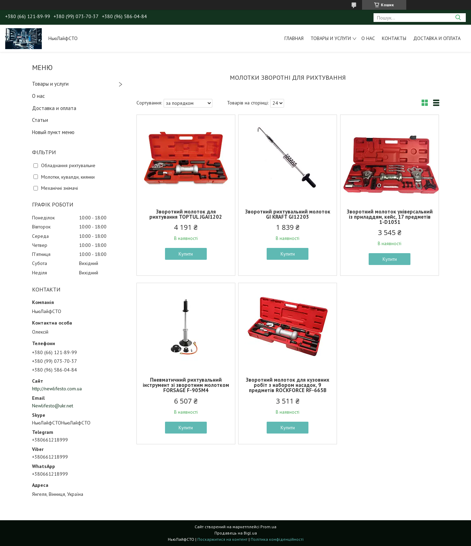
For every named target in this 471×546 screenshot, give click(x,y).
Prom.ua (268, 526)
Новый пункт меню (53, 132)
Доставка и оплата (437, 38)
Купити (186, 254)
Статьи (40, 120)
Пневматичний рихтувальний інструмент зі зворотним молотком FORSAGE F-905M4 (186, 385)
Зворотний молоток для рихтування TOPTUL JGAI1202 (185, 214)
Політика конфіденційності (277, 539)
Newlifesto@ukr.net (52, 406)
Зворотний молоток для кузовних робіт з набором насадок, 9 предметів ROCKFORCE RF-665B (287, 385)
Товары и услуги (331, 38)
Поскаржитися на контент (222, 539)
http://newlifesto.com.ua (57, 388)
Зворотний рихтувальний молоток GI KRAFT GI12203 (287, 214)
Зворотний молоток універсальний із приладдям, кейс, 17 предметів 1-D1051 (390, 217)
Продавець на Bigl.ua (235, 533)
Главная (294, 38)
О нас (368, 38)
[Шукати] (458, 17)
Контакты (394, 38)
